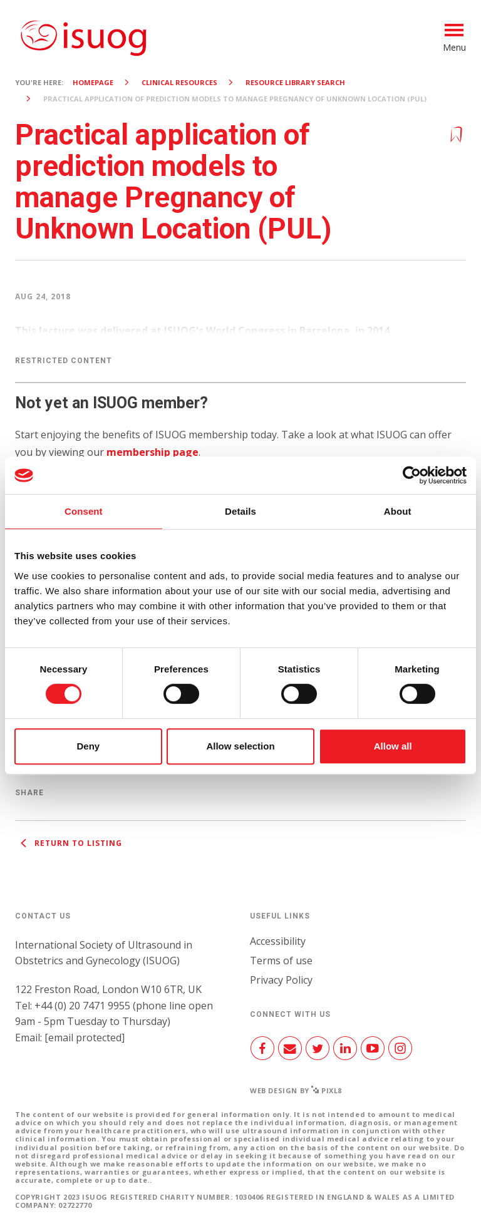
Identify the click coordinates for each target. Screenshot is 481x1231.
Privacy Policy (281, 980)
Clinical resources (179, 82)
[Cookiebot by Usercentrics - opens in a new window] (412, 475)
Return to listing (68, 843)
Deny (88, 746)
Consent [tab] (84, 511)
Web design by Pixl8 (296, 1090)
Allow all (393, 746)
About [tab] (397, 511)
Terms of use (281, 960)
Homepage (93, 82)
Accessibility (278, 941)
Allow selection (240, 746)
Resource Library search (295, 82)
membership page (152, 452)
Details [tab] (240, 511)
